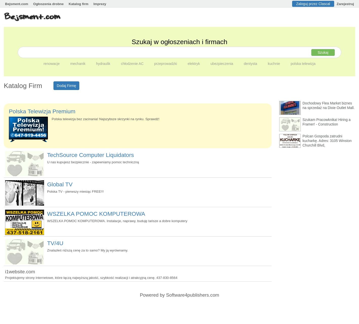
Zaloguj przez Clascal (313, 4)
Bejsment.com (16, 4)
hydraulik (103, 64)
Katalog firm (78, 4)
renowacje (52, 64)
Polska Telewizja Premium (42, 111)
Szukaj (323, 52)
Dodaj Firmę (66, 86)
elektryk (194, 64)
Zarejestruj (345, 4)
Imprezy (99, 4)
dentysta (251, 64)
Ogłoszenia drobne (48, 4)
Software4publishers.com (192, 295)
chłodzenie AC (132, 64)
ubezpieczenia (222, 64)
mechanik (78, 64)
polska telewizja (303, 64)
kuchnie (274, 64)
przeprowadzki (166, 64)
